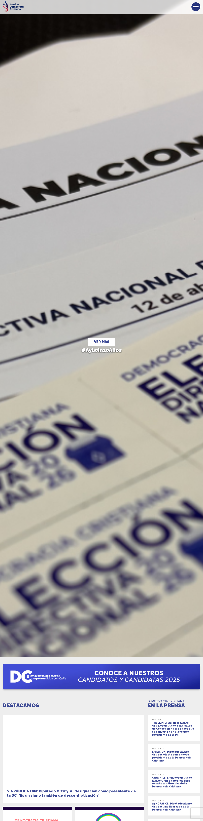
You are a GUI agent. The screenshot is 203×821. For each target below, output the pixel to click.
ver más (101, 342)
